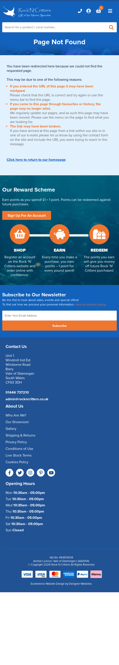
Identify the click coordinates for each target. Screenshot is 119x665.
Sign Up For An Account (27, 215)
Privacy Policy (16, 442)
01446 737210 (17, 392)
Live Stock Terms (19, 455)
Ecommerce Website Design (48, 584)
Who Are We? (16, 415)
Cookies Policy (17, 462)
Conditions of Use (19, 449)
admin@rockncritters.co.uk (27, 399)
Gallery (11, 428)
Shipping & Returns (20, 435)
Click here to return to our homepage (36, 160)
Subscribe (59, 326)
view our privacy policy (90, 304)
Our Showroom (17, 422)
